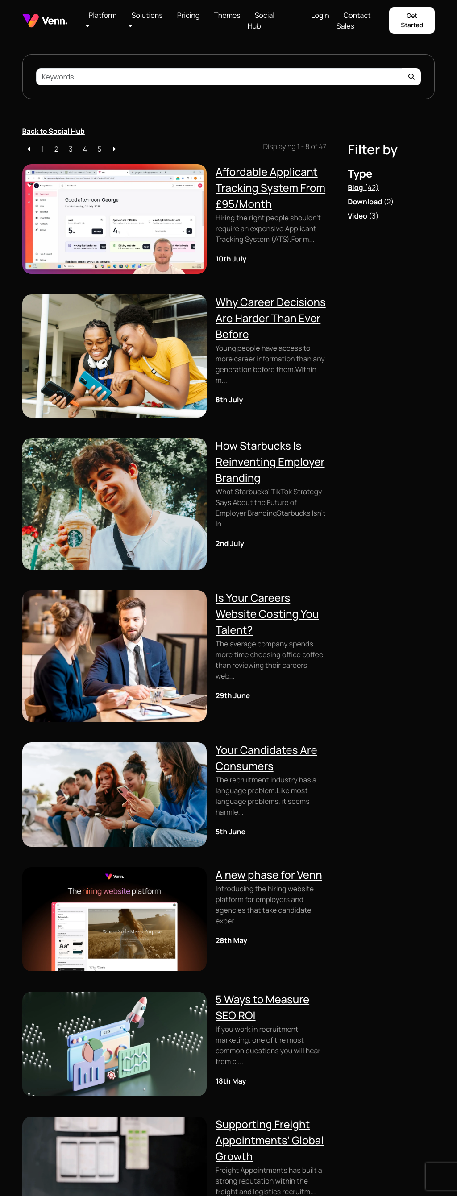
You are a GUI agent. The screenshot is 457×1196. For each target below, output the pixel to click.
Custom (33, 1069)
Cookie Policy (89, 1175)
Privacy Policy (130, 1175)
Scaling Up (247, 1043)
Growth (242, 1056)
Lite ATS (174, 1043)
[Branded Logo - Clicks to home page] (44, 21)
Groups (242, 1091)
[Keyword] (219, 76)
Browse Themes (255, 1117)
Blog (363, 187)
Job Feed (35, 1043)
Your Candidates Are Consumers (188, 586)
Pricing (188, 15)
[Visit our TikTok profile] (431, 1055)
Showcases (318, 1119)
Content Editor (43, 1082)
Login (320, 15)
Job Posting (179, 1101)
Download (371, 202)
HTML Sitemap (171, 1175)
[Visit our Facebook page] (375, 1055)
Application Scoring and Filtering (179, 1123)
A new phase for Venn (160, 673)
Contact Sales (354, 20)
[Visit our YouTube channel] (417, 1055)
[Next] (114, 149)
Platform (103, 15)
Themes (227, 15)
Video (363, 216)
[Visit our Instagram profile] (389, 1055)
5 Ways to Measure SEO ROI (175, 760)
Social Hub (261, 20)
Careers (313, 1067)
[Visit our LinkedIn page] (403, 1055)
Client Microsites (46, 1095)
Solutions (147, 15)
